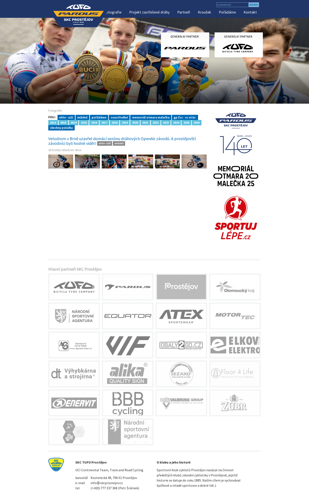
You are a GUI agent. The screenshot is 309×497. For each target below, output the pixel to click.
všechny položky (61, 127)
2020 (135, 122)
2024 (176, 122)
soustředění (119, 117)
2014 (74, 122)
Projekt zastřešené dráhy (149, 12)
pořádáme (99, 117)
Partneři (183, 12)
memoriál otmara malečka (151, 117)
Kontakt (250, 12)
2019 (125, 122)
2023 (166, 122)
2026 (197, 122)
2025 (186, 122)
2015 (84, 122)
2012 (53, 122)
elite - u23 (66, 117)
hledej (253, 4)
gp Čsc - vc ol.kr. (185, 117)
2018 (115, 122)
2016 (94, 122)
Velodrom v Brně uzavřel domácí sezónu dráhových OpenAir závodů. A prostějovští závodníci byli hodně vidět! (122, 141)
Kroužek (204, 12)
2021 (145, 122)
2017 (104, 122)
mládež (82, 117)
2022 (156, 122)
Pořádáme (227, 12)
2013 (63, 122)
